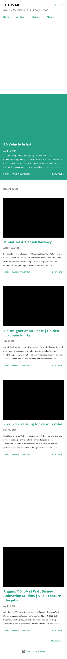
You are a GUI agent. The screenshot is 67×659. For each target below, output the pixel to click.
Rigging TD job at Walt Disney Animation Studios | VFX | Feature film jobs (32, 595)
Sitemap (35, 17)
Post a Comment (21, 173)
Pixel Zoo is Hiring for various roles (33, 424)
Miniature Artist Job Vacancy (27, 242)
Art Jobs (20, 17)
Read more (58, 173)
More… (50, 17)
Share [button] (6, 173)
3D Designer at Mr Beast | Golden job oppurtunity (31, 332)
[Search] (55, 5)
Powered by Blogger (33, 651)
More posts (57, 640)
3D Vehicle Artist (17, 144)
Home (6, 17)
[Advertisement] (33, 59)
